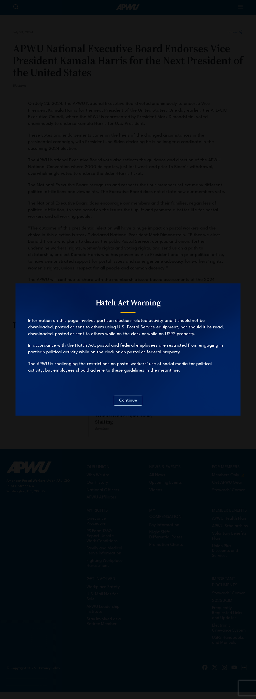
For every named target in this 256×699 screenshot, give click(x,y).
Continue (128, 400)
